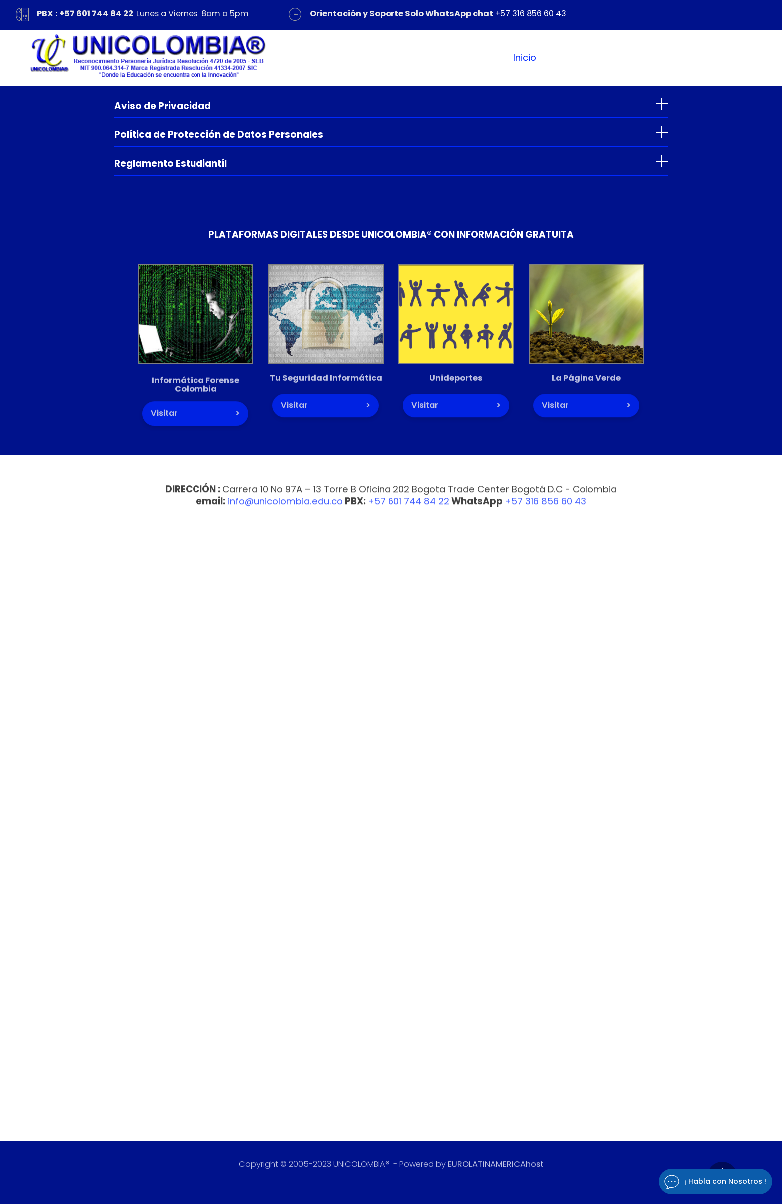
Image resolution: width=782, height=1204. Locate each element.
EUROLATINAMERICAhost (496, 1166)
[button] (391, 103)
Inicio (524, 57)
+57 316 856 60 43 (530, 13)
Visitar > (195, 419)
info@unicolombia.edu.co (285, 506)
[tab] (391, 104)
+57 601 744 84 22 (408, 506)
